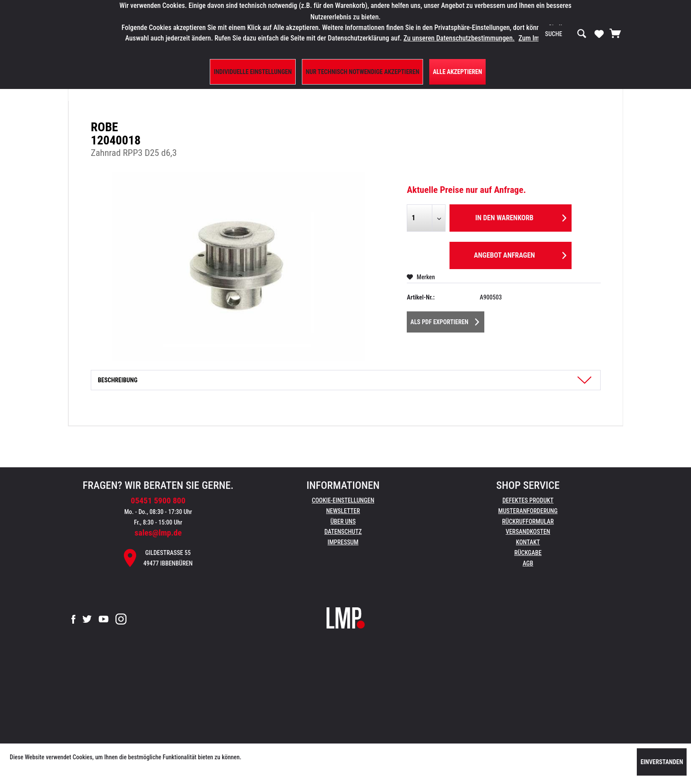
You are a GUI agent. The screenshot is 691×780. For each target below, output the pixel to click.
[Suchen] (582, 34)
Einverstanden (661, 761)
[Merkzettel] (599, 33)
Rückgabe (528, 552)
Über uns (343, 521)
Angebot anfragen (520, 253)
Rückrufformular (528, 521)
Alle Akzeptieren (457, 71)
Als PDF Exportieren (444, 320)
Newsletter (343, 510)
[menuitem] (566, 34)
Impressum (342, 542)
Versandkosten (527, 531)
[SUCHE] (566, 34)
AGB (528, 563)
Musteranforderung (528, 510)
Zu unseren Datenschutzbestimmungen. (458, 38)
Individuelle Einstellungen (253, 71)
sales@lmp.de (158, 533)
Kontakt (528, 542)
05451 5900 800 (158, 500)
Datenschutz (343, 531)
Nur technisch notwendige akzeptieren (363, 71)
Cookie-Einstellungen (343, 500)
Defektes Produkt (528, 500)
